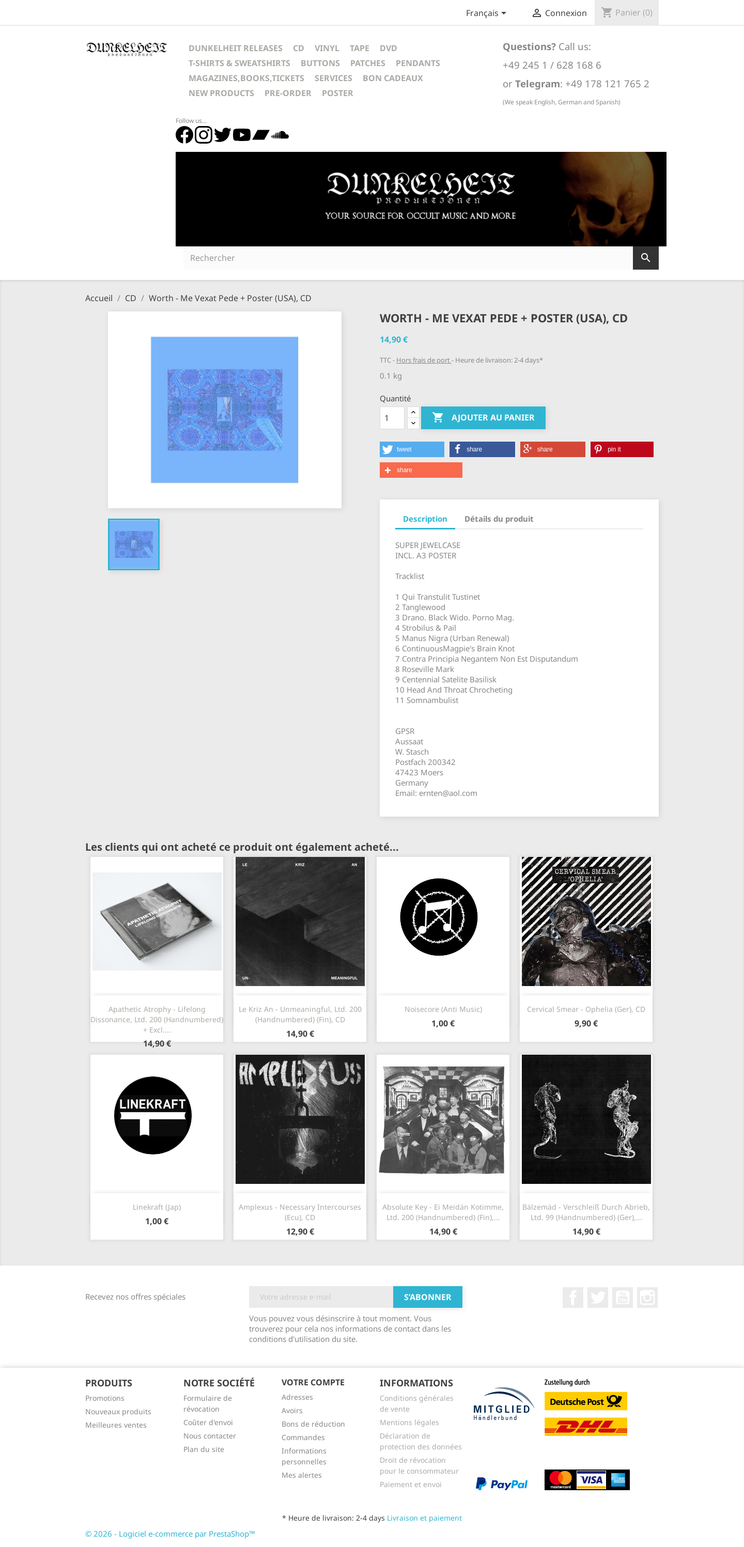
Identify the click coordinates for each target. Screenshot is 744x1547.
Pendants (418, 63)
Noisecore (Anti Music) (443, 1009)
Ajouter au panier (483, 418)
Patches (367, 63)
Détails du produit (499, 518)
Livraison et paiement (424, 1518)
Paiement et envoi (411, 1484)
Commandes (303, 1437)
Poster (337, 93)
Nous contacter (209, 1436)
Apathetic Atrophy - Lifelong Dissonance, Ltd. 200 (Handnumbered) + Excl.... (156, 1019)
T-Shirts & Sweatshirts (239, 63)
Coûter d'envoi (208, 1422)
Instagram (647, 1297)
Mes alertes (302, 1475)
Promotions (105, 1398)
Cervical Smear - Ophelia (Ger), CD (586, 1009)
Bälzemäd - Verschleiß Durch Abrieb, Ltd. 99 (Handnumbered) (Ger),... (586, 1212)
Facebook (573, 1297)
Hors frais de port (424, 360)
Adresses (297, 1397)
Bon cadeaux (393, 78)
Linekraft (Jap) (157, 1207)
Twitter (597, 1297)
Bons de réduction (313, 1424)
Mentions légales (409, 1422)
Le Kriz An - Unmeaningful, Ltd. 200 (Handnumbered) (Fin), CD (300, 1014)
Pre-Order (288, 93)
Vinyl (327, 48)
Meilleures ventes (116, 1425)
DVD (388, 48)
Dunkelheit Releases (236, 48)
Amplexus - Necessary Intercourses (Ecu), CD (300, 1212)
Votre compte (313, 1382)
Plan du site (203, 1449)
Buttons (320, 63)
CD (298, 48)
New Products (221, 93)
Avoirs (292, 1410)
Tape (359, 48)
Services (333, 78)
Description (425, 518)
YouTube (622, 1297)
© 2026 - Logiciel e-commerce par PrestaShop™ (170, 1533)
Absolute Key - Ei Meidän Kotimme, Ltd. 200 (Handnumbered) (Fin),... (443, 1212)
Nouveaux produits (118, 1411)
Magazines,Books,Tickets (246, 78)
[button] (412, 449)
